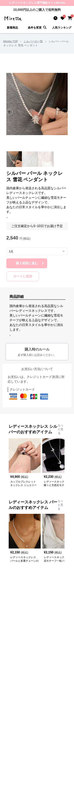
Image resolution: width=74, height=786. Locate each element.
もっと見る (60, 429)
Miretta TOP (10, 41)
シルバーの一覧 (33, 41)
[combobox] (37, 251)
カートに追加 (22, 276)
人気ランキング (61, 27)
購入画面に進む (30, 263)
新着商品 (12, 27)
